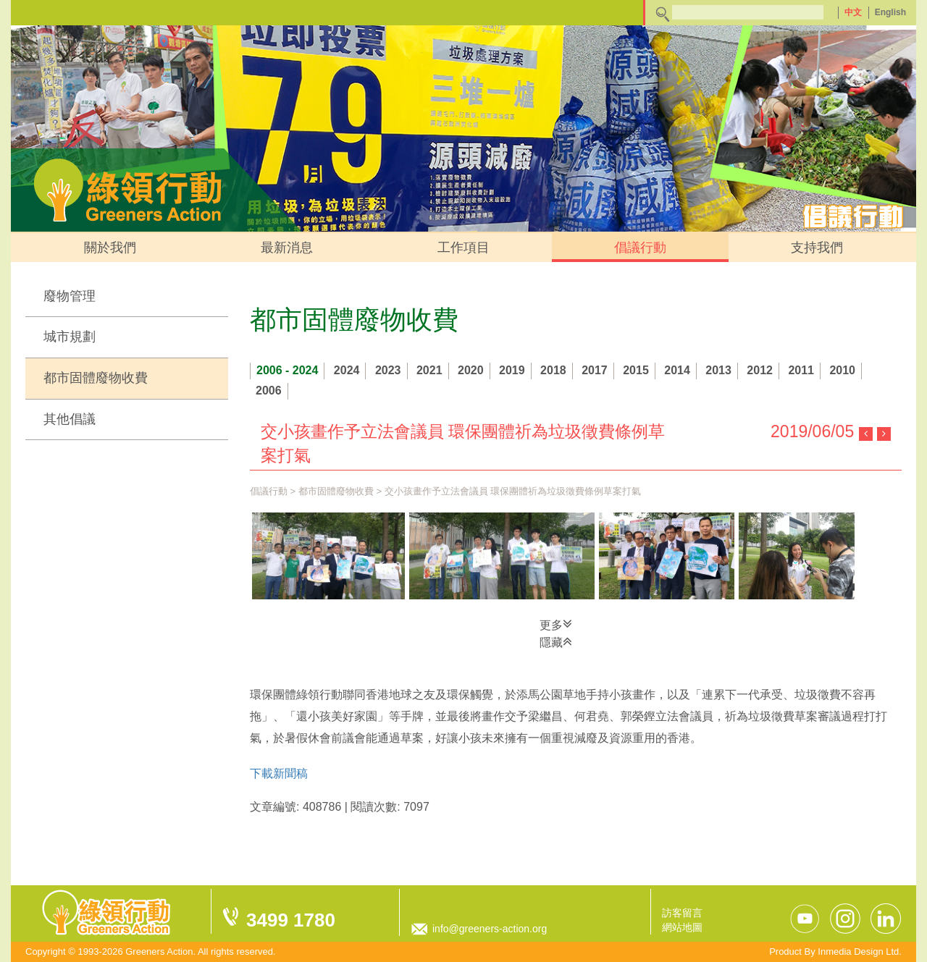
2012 (760, 370)
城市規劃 (69, 336)
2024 (347, 370)
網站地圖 (682, 927)
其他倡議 (69, 419)
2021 (429, 370)
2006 (269, 390)
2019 (512, 370)
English (890, 12)
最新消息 (287, 247)
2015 (636, 370)
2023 (388, 370)
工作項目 (463, 247)
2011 (801, 370)
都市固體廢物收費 (95, 378)
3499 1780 (290, 920)
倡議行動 (640, 247)
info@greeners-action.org (489, 928)
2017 (595, 370)
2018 (553, 370)
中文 (853, 12)
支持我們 (817, 247)
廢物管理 (69, 296)
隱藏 (556, 641)
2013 (718, 370)
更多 (556, 624)
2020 (471, 370)
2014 (677, 370)
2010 (842, 370)
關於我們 (110, 247)
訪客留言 (682, 913)
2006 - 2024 (287, 370)
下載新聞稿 (279, 773)
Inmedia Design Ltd (858, 951)
